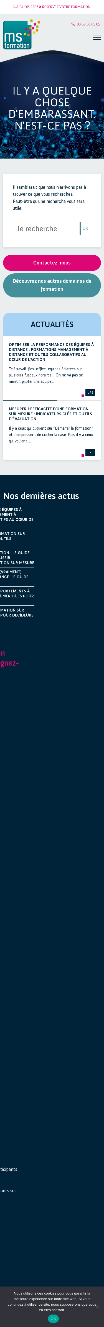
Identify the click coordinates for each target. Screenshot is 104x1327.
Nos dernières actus (41, 496)
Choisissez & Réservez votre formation (52, 6)
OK (85, 228)
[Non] (97, 1307)
